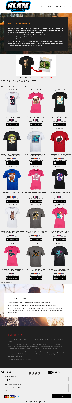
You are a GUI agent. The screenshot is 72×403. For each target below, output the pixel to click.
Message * (54, 383)
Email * (54, 376)
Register (55, 6)
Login (49, 6)
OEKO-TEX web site (36, 46)
